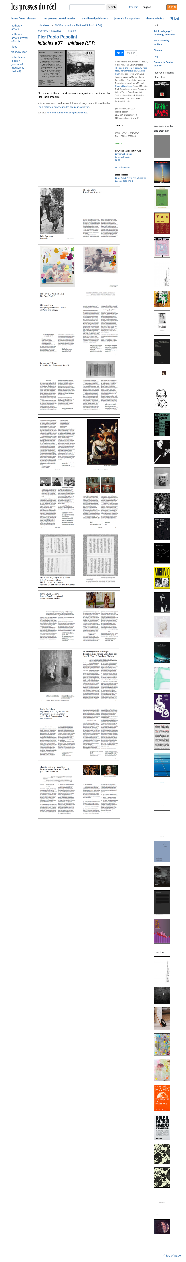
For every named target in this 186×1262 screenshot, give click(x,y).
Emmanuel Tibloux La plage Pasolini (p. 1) (123, 157)
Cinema (158, 50)
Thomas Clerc (121, 68)
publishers (43, 25)
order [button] (120, 53)
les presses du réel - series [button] (60, 18)
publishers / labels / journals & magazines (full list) (18, 64)
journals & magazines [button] (127, 18)
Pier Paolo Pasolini (57, 37)
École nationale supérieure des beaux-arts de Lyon (63, 107)
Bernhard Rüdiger (128, 71)
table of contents (122, 167)
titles (14, 46)
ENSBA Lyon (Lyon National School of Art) (78, 25)
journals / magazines (49, 30)
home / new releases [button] (23, 18)
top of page (172, 1255)
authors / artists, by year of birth (19, 38)
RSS (172, 7)
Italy (156, 56)
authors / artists (16, 27)
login (175, 18)
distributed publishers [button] (95, 18)
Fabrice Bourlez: (67, 112)
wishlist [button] (131, 53)
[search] (87, 7)
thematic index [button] (155, 18)
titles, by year (19, 52)
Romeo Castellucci (123, 86)
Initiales (71, 30)
